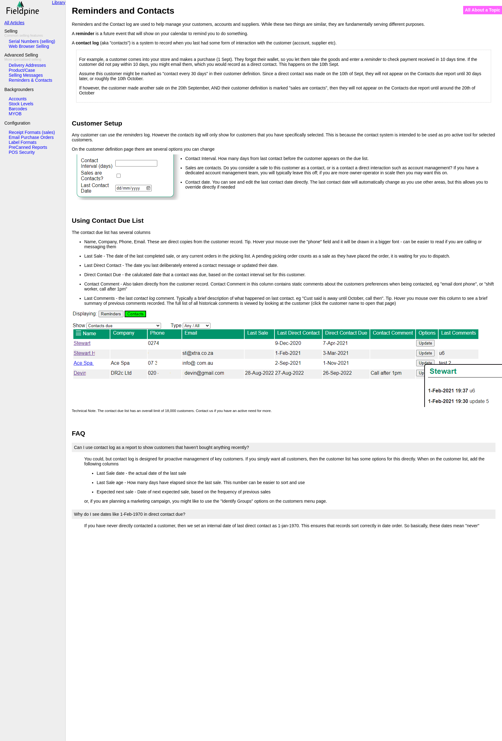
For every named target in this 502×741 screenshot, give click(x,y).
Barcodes (18, 108)
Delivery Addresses (27, 65)
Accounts (18, 98)
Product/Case (22, 70)
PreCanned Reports (28, 147)
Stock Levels (21, 103)
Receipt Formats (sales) (32, 132)
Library (58, 2)
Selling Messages (26, 75)
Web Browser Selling (29, 46)
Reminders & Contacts (30, 80)
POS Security (22, 152)
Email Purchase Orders (31, 137)
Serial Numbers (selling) (32, 41)
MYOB (15, 113)
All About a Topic (482, 9)
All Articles (14, 22)
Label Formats (22, 142)
